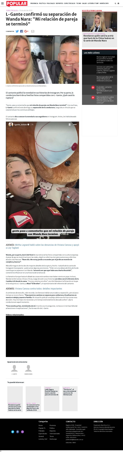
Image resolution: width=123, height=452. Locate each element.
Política (42, 3)
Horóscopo (104, 3)
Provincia (34, 3)
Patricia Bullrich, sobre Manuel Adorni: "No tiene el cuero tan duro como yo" (105, 100)
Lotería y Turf (93, 3)
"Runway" (48, 388)
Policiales (51, 3)
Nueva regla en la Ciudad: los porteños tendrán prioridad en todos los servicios (106, 59)
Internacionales (55, 434)
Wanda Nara (28, 374)
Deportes (59, 3)
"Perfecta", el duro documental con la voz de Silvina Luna (69, 392)
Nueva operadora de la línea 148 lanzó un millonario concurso (105, 79)
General (41, 436)
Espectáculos (69, 3)
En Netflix (66, 388)
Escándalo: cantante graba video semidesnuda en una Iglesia (104, 90)
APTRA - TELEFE (31, 403)
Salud (84, 3)
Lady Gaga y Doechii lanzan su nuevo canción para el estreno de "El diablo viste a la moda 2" (51, 394)
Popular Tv (42, 428)
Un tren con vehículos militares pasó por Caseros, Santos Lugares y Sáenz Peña (106, 70)
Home (41, 425)
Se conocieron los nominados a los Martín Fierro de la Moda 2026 (33, 407)
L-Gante (14, 374)
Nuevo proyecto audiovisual (17, 403)
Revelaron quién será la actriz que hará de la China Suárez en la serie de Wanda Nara (14, 408)
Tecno (78, 3)
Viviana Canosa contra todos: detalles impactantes (38, 288)
